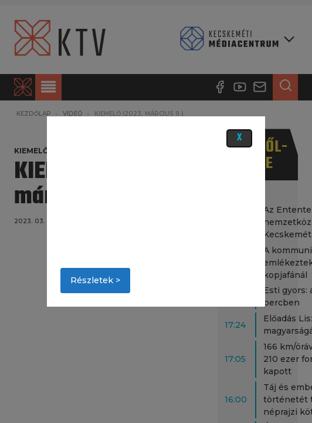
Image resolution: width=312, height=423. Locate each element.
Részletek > (95, 280)
